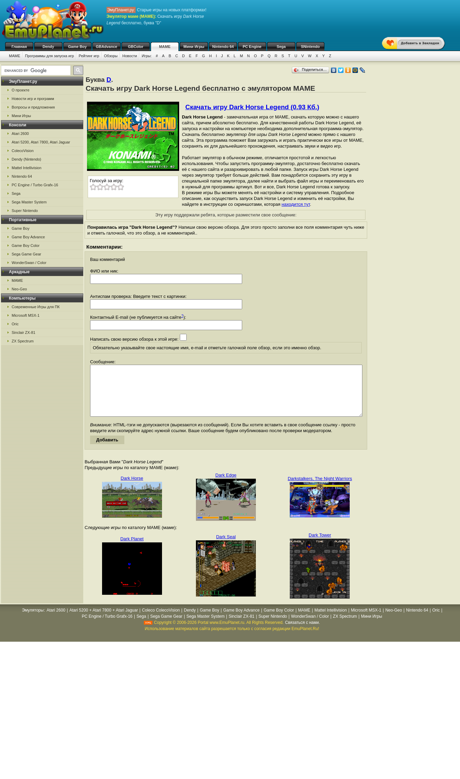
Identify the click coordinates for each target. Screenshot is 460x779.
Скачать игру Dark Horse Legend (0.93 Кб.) (252, 107)
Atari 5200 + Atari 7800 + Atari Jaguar (104, 620)
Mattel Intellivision (26, 168)
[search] (35, 70)
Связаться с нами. (302, 632)
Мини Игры (194, 47)
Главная (19, 47)
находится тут (296, 204)
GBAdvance (106, 47)
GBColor (135, 47)
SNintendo (310, 47)
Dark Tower (320, 545)
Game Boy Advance (28, 237)
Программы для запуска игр (49, 56)
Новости (129, 56)
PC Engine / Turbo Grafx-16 (35, 185)
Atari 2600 (20, 133)
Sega (281, 47)
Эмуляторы (32, 620)
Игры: (147, 56)
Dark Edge (225, 485)
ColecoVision (23, 151)
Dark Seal (226, 547)
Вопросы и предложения (33, 107)
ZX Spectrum (23, 341)
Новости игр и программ (33, 99)
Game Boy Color (25, 245)
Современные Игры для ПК (36, 307)
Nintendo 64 (223, 47)
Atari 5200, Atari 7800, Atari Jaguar (41, 142)
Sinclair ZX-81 (23, 332)
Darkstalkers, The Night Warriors (320, 488)
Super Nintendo (25, 211)
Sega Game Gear (26, 254)
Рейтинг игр (89, 56)
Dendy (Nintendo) (26, 159)
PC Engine (252, 47)
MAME (165, 47)
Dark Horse (132, 488)
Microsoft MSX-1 (25, 315)
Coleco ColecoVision (161, 620)
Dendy (48, 47)
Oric (15, 324)
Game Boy (77, 47)
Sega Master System (29, 202)
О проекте (20, 90)
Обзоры (111, 56)
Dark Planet (132, 549)
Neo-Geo (19, 289)
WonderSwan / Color (29, 263)
